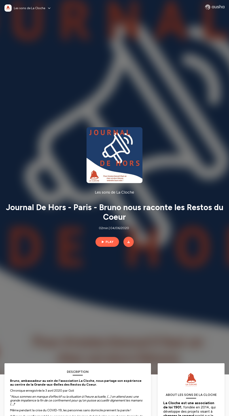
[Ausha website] (215, 7)
